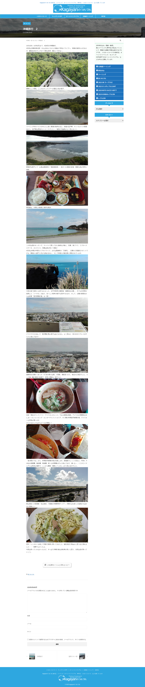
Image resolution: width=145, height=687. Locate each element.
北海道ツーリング (88, 16)
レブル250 (101, 98)
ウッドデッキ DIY (57, 16)
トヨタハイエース (42, 16)
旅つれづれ (31, 574)
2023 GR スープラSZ (104, 82)
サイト (29, 631)
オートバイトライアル (72, 16)
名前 (28, 615)
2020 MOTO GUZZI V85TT (106, 90)
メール (29, 623)
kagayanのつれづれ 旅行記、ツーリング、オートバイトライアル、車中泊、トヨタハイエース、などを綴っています (72, 673)
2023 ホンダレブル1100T (105, 86)
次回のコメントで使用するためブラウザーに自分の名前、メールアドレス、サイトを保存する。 (58, 639)
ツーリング (101, 74)
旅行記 (103, 16)
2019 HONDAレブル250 (105, 94)
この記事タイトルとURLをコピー (57, 565)
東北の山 (100, 70)
